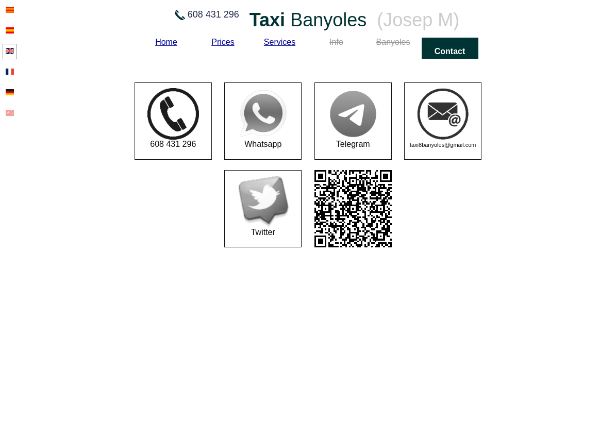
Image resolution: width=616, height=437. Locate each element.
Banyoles (393, 42)
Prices (222, 42)
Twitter (263, 206)
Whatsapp (263, 118)
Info (336, 42)
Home (166, 42)
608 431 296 (173, 118)
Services (279, 42)
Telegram (353, 118)
